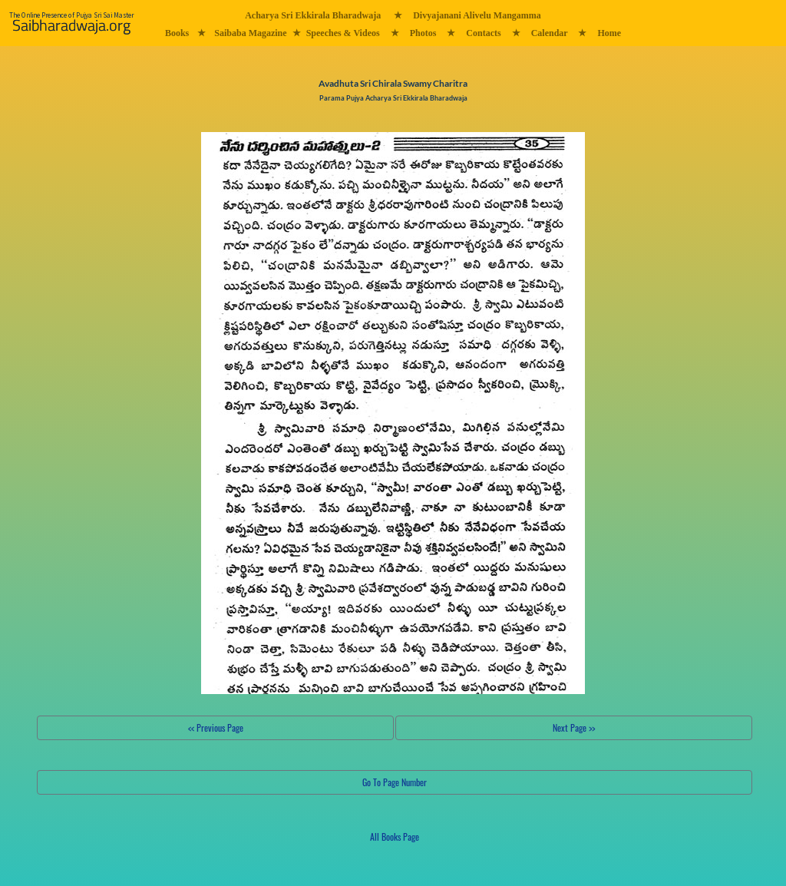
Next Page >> (574, 727)
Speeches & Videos (343, 33)
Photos (423, 33)
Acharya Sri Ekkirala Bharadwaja (313, 15)
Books (177, 33)
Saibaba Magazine (250, 33)
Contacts (483, 33)
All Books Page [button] (394, 836)
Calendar (549, 33)
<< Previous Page (215, 727)
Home (609, 33)
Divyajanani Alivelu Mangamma (477, 15)
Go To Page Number (394, 781)
